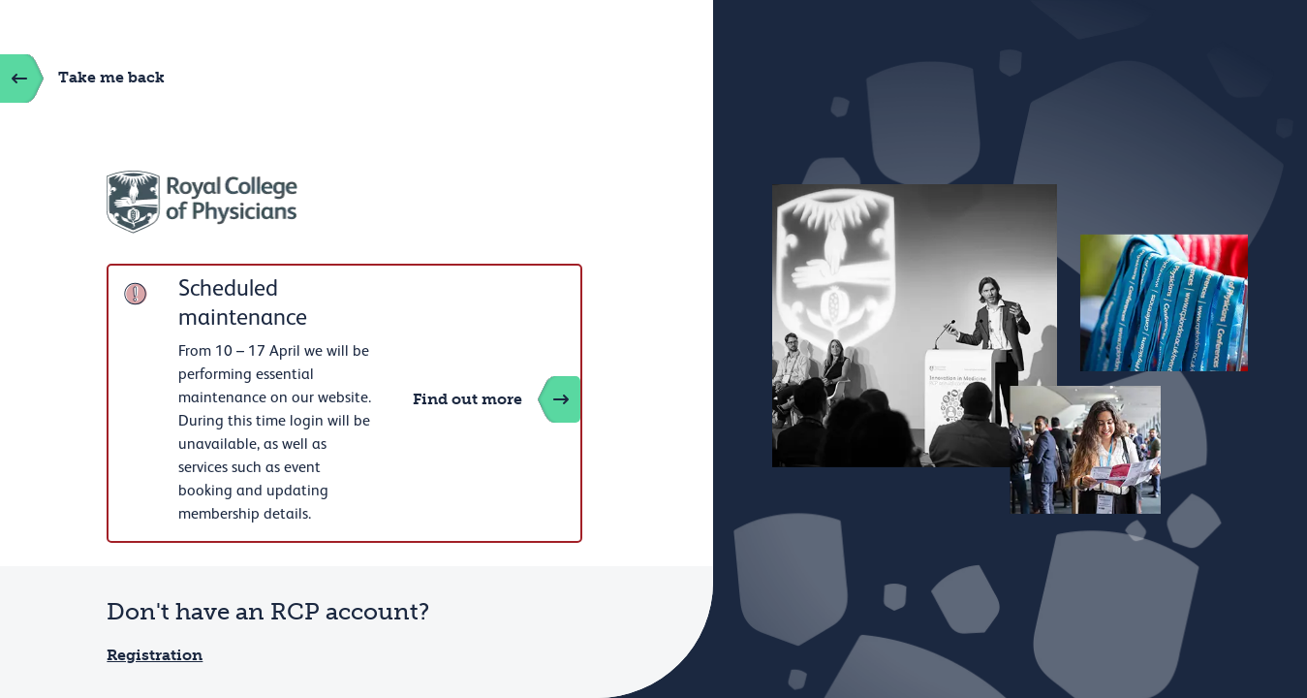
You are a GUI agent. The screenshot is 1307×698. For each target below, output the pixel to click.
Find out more (496, 399)
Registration (154, 655)
